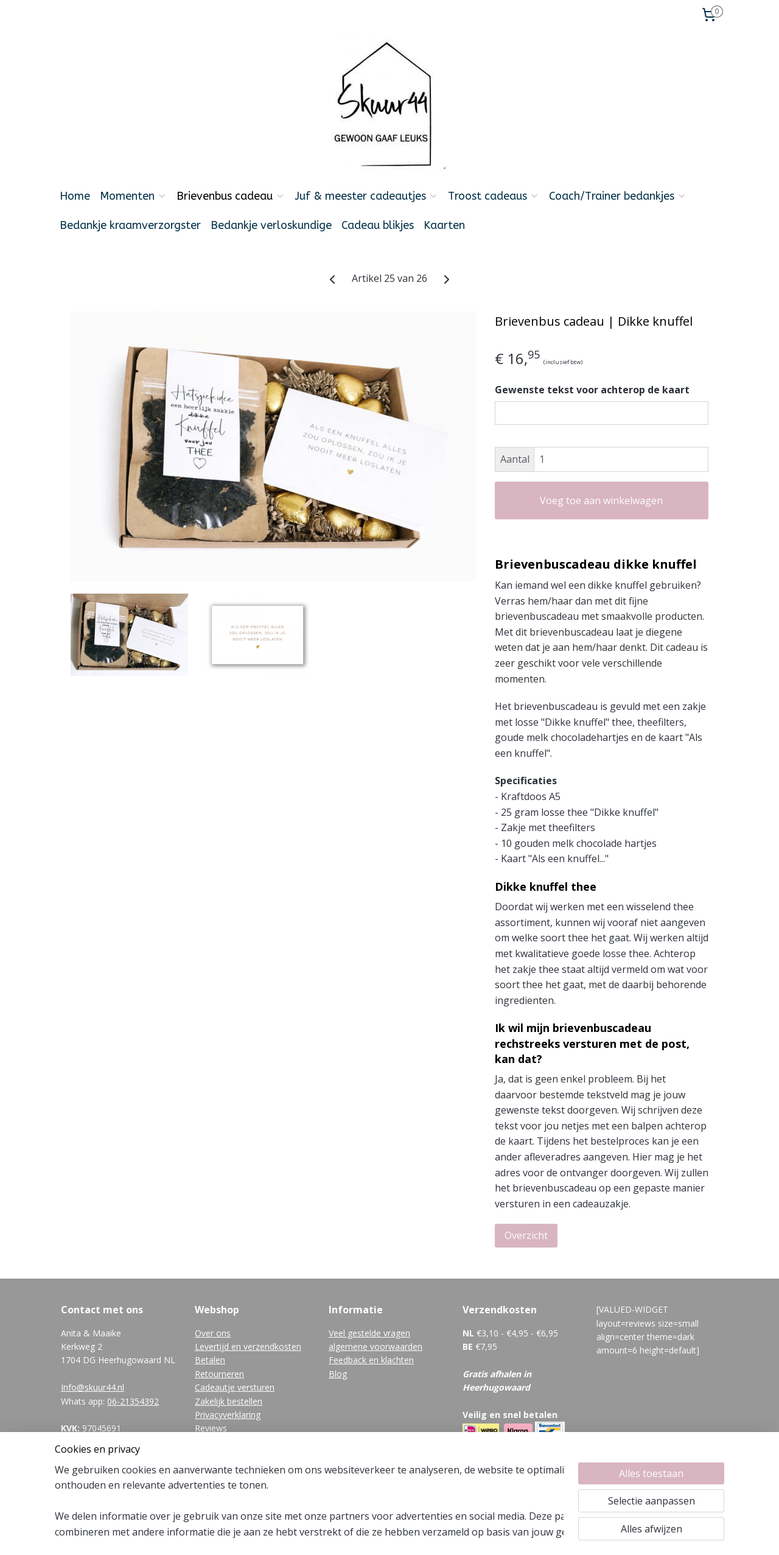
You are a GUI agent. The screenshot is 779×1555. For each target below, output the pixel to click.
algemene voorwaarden (375, 1346)
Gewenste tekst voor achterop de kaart (592, 389)
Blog (338, 1374)
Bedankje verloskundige (271, 225)
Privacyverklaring (227, 1414)
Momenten (133, 196)
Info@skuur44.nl (92, 1387)
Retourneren (219, 1374)
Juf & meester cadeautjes (366, 196)
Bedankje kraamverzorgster (130, 225)
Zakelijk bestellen (228, 1401)
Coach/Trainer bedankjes (617, 196)
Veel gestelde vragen (369, 1333)
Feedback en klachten (371, 1360)
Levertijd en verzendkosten (248, 1346)
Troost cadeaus (493, 196)
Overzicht (526, 1235)
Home (75, 196)
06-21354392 (133, 1401)
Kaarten (444, 225)
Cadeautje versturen (234, 1387)
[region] (309, 1501)
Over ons (213, 1333)
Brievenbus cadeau (230, 196)
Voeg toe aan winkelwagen (601, 500)
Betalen (210, 1360)
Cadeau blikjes (377, 225)
